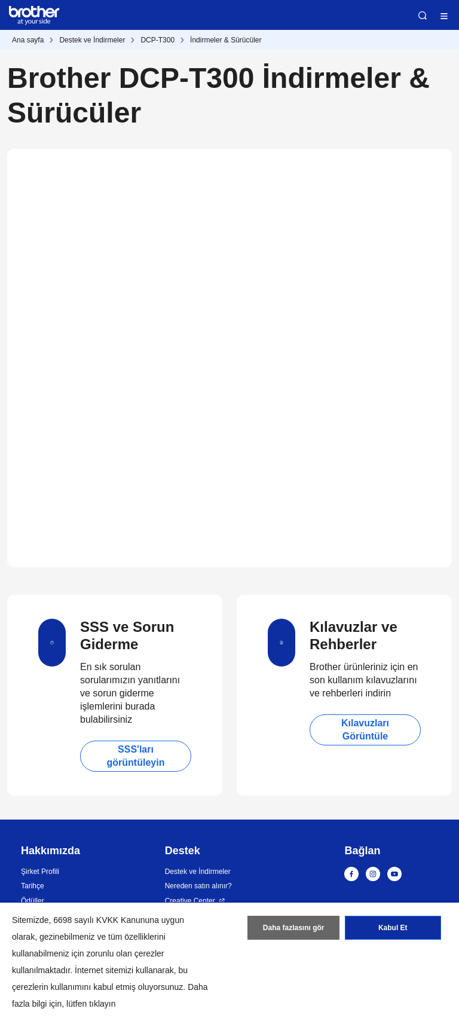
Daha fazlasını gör (294, 928)
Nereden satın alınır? (198, 886)
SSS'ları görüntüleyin (136, 756)
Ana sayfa (28, 40)
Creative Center (190, 901)
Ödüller (32, 901)
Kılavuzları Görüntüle (365, 729)
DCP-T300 (157, 40)
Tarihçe (32, 886)
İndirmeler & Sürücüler (225, 40)
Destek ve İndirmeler (92, 40)
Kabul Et (393, 928)
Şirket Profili (40, 871)
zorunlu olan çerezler (125, 953)
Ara (423, 16)
